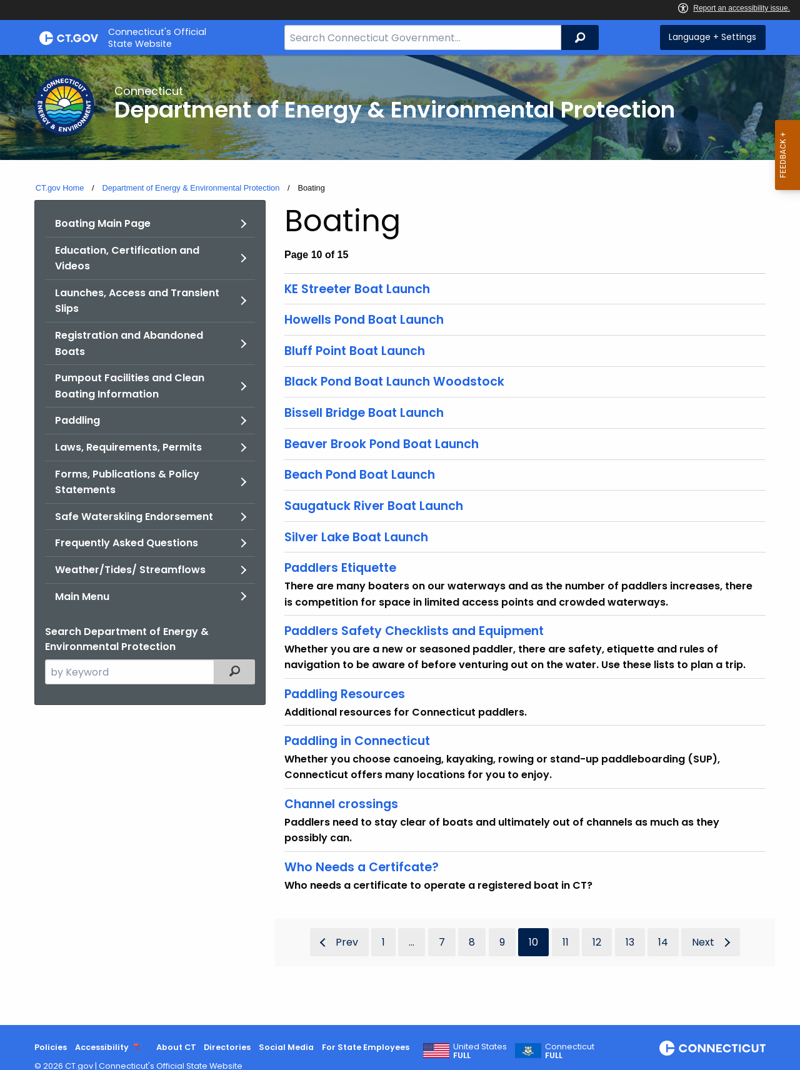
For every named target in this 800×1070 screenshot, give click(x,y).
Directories (227, 1047)
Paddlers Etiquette (340, 567)
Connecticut (569, 1051)
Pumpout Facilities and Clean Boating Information (129, 386)
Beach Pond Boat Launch (359, 474)
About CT (176, 1047)
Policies (50, 1047)
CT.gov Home (60, 187)
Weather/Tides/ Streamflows (130, 569)
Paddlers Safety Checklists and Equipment (414, 630)
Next (703, 942)
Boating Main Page (103, 223)
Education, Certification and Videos (127, 258)
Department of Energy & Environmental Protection (190, 187)
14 (663, 942)
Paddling (77, 420)
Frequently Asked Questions (126, 543)
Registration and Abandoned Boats (129, 343)
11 (565, 942)
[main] (400, 540)
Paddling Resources (344, 694)
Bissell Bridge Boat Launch (364, 412)
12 (596, 942)
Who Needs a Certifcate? (361, 867)
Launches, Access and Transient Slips (137, 301)
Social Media (286, 1047)
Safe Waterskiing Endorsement (134, 516)
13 (630, 942)
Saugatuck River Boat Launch (373, 506)
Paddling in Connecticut (357, 740)
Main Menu (82, 596)
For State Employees (365, 1047)
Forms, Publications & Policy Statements (127, 482)
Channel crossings (341, 804)
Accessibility (102, 1047)
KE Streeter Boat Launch (357, 289)
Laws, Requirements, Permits (128, 447)
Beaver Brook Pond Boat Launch (381, 444)
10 (533, 942)
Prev (347, 942)
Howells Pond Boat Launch (364, 319)
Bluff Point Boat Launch (354, 350)
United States (480, 1051)
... (411, 942)
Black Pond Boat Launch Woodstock (394, 381)
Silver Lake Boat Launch (356, 537)
